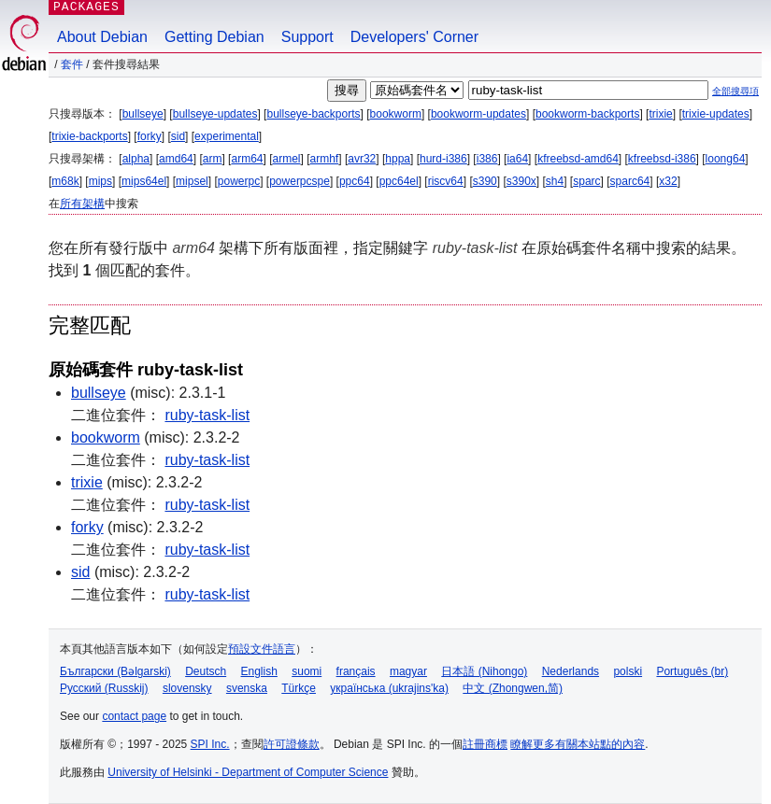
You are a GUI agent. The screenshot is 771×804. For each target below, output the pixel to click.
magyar (408, 671)
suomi (306, 671)
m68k (65, 181)
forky (149, 136)
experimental (226, 136)
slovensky (187, 688)
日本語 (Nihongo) (484, 671)
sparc (586, 181)
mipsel (192, 181)
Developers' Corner (414, 37)
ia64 (517, 158)
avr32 (362, 158)
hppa (397, 158)
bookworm (395, 113)
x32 (668, 181)
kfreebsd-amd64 (578, 158)
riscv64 (446, 181)
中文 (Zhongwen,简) (513, 688)
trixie (660, 113)
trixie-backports (89, 136)
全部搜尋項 (735, 91)
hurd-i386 (443, 158)
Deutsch (205, 671)
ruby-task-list (207, 415)
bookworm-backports (587, 113)
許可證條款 (292, 744)
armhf (324, 158)
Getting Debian (214, 37)
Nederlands (570, 671)
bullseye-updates (215, 113)
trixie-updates (716, 113)
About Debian (102, 37)
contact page (134, 716)
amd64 (176, 158)
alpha (136, 158)
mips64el (143, 181)
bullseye (143, 113)
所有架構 (82, 203)
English (259, 671)
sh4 (555, 181)
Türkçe (298, 688)
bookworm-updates (478, 113)
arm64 (247, 158)
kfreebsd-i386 (662, 158)
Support (307, 37)
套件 (72, 64)
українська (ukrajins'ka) (389, 688)
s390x (521, 181)
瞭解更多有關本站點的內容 (577, 744)
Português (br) (692, 671)
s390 (485, 181)
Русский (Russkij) (104, 688)
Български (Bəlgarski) (115, 671)
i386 (487, 158)
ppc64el (399, 181)
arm (212, 158)
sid (178, 136)
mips (100, 181)
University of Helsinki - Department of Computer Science (247, 772)
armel (287, 158)
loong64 (726, 158)
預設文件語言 (261, 649)
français (356, 671)
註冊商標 (485, 744)
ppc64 (354, 181)
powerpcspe (299, 181)
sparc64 (630, 181)
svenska (246, 688)
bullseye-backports (313, 113)
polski (627, 671)
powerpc (239, 181)
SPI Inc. (210, 744)
